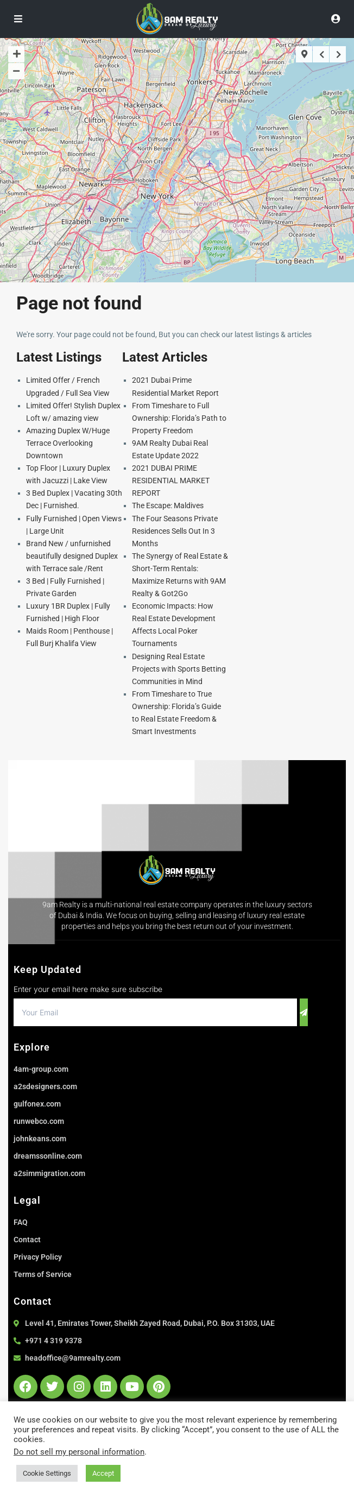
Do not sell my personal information (79, 1452)
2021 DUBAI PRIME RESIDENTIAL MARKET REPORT (171, 480)
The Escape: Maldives (168, 505)
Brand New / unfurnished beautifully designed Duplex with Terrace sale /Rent (72, 556)
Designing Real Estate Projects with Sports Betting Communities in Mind (179, 669)
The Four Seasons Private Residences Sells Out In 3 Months (175, 531)
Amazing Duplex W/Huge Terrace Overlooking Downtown (68, 443)
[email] (155, 1012)
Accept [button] (103, 1473)
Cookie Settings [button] (47, 1473)
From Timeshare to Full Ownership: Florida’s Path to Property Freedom (179, 418)
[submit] (304, 1012)
